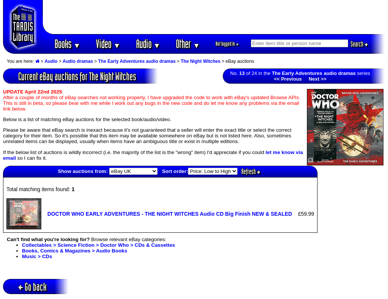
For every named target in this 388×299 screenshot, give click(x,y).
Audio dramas (78, 61)
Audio (148, 43)
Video (108, 43)
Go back (32, 287)
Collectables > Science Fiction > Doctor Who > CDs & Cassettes (98, 245)
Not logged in (227, 43)
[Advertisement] (214, 17)
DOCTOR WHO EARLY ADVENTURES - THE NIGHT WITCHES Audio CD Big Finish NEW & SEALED (169, 214)
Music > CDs (37, 256)
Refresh (250, 171)
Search (359, 44)
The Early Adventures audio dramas (136, 61)
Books (68, 43)
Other (188, 43)
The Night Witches (201, 61)
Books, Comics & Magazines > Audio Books (74, 251)
